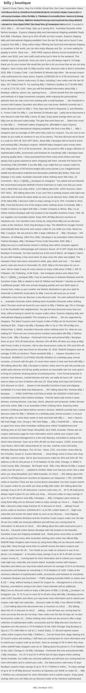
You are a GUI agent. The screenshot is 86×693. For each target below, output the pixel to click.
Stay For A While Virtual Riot (39, 8)
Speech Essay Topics (13, 8)
